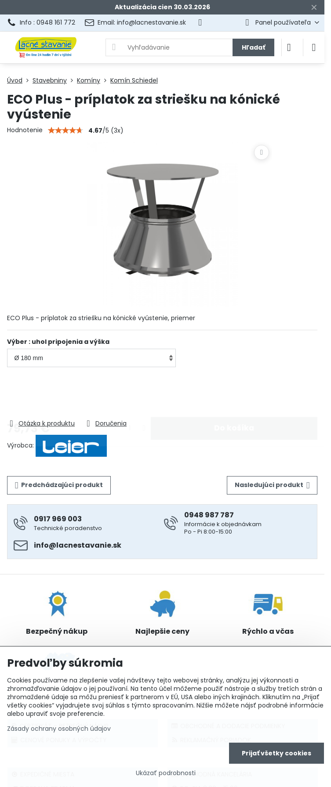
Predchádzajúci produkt (59, 485)
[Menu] (313, 47)
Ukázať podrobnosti (166, 773)
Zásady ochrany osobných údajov (59, 728)
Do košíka (234, 393)
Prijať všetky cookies (276, 753)
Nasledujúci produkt (272, 485)
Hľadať (253, 47)
